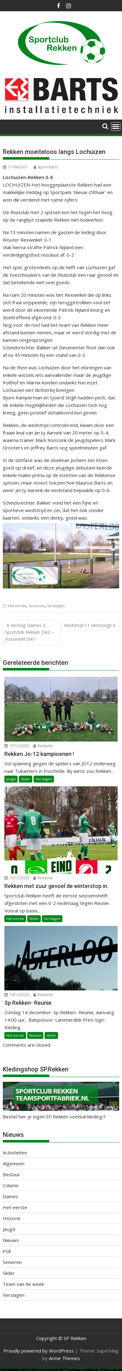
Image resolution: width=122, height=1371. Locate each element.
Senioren (37, 605)
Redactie (43, 745)
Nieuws (35, 1035)
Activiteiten (15, 1152)
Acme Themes (64, 1358)
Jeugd (11, 779)
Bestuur (11, 1174)
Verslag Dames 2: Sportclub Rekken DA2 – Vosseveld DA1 (29, 632)
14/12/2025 (16, 994)
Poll (7, 1251)
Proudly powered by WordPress (38, 1351)
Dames (10, 1196)
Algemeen (13, 1163)
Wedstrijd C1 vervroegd (87, 625)
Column (11, 1185)
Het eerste (17, 605)
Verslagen (56, 605)
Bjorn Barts (46, 167)
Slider (25, 779)
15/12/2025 (16, 745)
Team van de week (23, 1284)
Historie (11, 1218)
